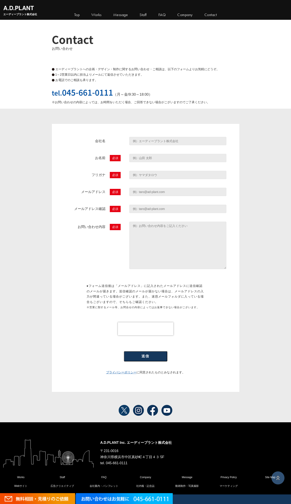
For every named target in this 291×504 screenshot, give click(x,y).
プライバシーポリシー (121, 372)
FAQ (104, 477)
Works (96, 14)
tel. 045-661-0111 (113, 463)
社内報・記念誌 (145, 485)
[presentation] (145, 328)
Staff (62, 477)
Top (77, 14)
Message (187, 477)
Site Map (270, 477)
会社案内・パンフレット (104, 485)
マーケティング (229, 485)
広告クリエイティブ (62, 485)
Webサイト (20, 485)
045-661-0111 (87, 92)
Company (145, 477)
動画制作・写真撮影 (187, 485)
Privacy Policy (228, 477)
